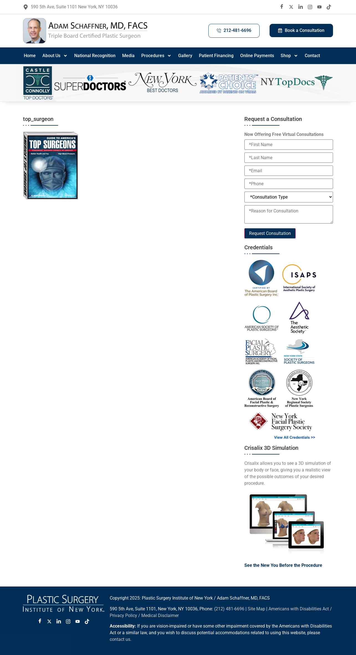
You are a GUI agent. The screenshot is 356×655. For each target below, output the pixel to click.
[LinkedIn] (300, 7)
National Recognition (95, 55)
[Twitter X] (49, 621)
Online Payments (257, 55)
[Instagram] (310, 7)
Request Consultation (270, 233)
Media (128, 55)
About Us (55, 56)
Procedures (156, 56)
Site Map (256, 608)
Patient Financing (216, 55)
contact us (120, 639)
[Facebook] (282, 7)
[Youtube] (319, 7)
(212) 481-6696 (229, 608)
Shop (289, 56)
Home (30, 55)
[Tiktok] (329, 7)
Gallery (185, 55)
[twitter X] (291, 7)
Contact (312, 55)
